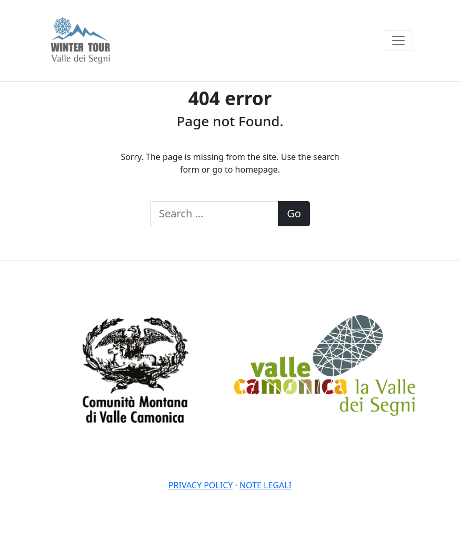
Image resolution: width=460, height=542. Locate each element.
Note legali (265, 485)
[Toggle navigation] (398, 40)
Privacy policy (200, 485)
